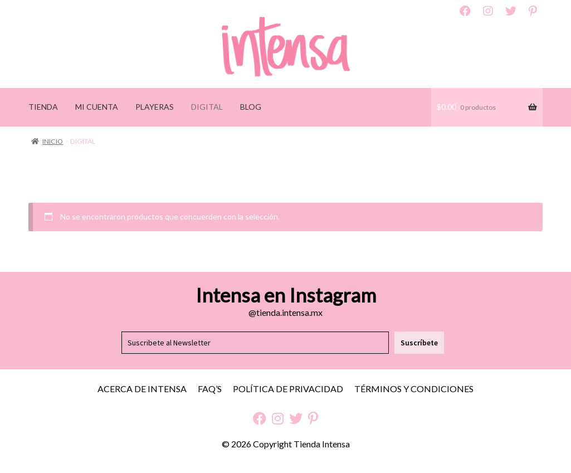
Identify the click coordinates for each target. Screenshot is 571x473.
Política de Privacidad (288, 388)
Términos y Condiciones (414, 388)
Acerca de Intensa (142, 388)
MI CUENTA (96, 106)
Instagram (488, 11)
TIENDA (43, 106)
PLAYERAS (154, 106)
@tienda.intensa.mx (285, 312)
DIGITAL (207, 106)
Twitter (510, 11)
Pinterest (533, 11)
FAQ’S (210, 388)
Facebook (465, 11)
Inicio (52, 141)
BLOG (250, 106)
